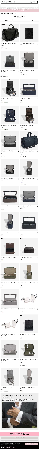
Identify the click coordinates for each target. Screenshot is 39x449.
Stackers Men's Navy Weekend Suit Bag (27, 150)
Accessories (30, 8)
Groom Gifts (14, 13)
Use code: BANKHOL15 (19, 10)
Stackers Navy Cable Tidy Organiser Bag (8, 125)
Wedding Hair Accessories (8, 8)
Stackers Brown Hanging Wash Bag (26, 125)
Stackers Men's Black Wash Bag (26, 257)
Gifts (4, 13)
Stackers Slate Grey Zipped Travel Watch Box (27, 388)
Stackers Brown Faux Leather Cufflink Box (8, 257)
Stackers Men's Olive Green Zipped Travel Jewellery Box (8, 283)
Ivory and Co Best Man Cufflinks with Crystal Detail (7, 335)
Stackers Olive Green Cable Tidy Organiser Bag (28, 360)
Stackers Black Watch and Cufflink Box (27, 70)
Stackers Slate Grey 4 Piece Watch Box (8, 308)
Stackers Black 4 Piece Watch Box (26, 232)
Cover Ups (35, 8)
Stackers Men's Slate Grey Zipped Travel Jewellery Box (8, 360)
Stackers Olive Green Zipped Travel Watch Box (28, 283)
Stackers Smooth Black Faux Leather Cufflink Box (8, 71)
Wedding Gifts (8, 13)
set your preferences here (9, 447)
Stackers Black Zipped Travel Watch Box (27, 178)
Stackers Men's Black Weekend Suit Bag (8, 43)
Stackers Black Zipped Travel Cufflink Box (8, 178)
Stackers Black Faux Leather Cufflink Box (27, 334)
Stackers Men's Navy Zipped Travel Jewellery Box (26, 206)
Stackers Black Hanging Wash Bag (7, 98)
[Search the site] (21, 5)
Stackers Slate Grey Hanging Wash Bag (8, 387)
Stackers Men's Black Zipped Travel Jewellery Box (7, 151)
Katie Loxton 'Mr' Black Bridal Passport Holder (27, 44)
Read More (24, 400)
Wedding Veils (24, 8)
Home (2, 13)
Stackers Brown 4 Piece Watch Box (7, 205)
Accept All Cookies (31, 443)
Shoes (2, 8)
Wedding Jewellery (18, 8)
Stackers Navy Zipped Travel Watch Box (8, 232)
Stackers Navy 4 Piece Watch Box (26, 98)
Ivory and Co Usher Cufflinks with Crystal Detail (27, 309)
